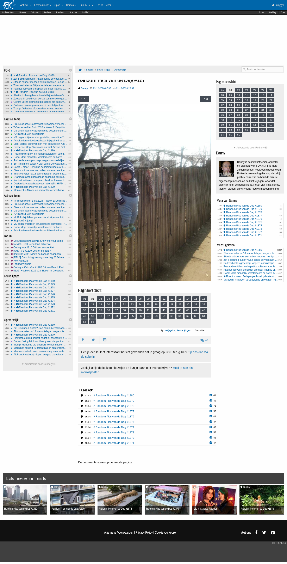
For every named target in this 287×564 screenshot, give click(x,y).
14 (187, 298)
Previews (60, 12)
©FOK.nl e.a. (279, 543)
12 (171, 298)
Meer (110, 5)
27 (163, 304)
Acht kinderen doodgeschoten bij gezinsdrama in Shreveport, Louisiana (39, 140)
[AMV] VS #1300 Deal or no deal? (39, 251)
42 (156, 310)
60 (171, 316)
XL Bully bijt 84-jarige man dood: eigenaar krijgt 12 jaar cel (39, 217)
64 (203, 316)
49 (84, 316)
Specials (73, 12)
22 (124, 304)
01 (84, 298)
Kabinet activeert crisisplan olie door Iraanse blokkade (39, 88)
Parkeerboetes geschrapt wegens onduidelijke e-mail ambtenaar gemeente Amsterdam (39, 160)
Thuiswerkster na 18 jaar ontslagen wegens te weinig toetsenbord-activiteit (39, 85)
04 (108, 298)
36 (108, 310)
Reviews (47, 12)
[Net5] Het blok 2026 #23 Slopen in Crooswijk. (39, 270)
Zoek (283, 12)
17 (84, 304)
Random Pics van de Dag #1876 (39, 294)
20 (108, 304)
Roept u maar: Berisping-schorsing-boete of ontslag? (39, 167)
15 (195, 298)
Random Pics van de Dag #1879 (39, 92)
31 (195, 304)
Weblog (272, 12)
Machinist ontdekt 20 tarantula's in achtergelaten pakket (39, 112)
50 (92, 316)
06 (124, 298)
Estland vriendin (39, 264)
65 (84, 321)
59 (163, 316)
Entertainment (42, 5)
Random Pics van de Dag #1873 (39, 304)
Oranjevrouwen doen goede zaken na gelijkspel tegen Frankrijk (39, 177)
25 (148, 304)
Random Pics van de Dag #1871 (39, 310)
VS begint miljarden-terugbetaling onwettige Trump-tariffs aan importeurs (39, 137)
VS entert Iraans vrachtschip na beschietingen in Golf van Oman (39, 130)
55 (132, 316)
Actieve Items (8, 12)
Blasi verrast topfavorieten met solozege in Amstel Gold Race (39, 144)
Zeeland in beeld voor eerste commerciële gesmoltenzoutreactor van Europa (39, 98)
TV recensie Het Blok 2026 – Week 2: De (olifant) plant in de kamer (39, 127)
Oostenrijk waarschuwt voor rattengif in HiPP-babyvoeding (39, 183)
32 (203, 304)
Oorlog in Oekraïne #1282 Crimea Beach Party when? (39, 267)
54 (124, 316)
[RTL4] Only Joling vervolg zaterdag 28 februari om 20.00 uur (39, 257)
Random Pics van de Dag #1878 (39, 287)
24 (140, 304)
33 (84, 310)
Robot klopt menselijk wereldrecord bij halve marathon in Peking (39, 157)
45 (179, 310)
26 (156, 304)
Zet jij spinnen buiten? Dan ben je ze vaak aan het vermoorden (39, 79)
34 (92, 310)
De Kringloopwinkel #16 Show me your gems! (39, 241)
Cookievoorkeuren (166, 532)
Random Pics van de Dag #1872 (39, 307)
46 (187, 310)
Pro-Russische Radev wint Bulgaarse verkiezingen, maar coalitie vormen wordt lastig (39, 124)
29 (179, 304)
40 (140, 310)
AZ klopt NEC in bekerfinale (39, 134)
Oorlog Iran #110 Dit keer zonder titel (39, 247)
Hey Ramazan (39, 260)
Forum (261, 12)
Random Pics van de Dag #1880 (39, 75)
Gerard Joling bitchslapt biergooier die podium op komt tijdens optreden (39, 102)
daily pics (170, 330)
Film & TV (86, 5)
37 (116, 310)
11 (163, 298)
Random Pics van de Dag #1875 (39, 297)
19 (100, 304)
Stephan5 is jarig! (39, 220)
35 (100, 310)
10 (156, 298)
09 (148, 298)
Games (71, 5)
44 (171, 310)
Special (89, 69)
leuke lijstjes (184, 330)
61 (179, 316)
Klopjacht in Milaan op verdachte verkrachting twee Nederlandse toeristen (39, 190)
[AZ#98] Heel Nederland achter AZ (39, 244)
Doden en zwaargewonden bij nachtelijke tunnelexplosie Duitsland (39, 105)
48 (203, 310)
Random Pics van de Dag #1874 (39, 301)
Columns (35, 12)
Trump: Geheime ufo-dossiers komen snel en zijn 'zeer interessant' (39, 108)
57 (148, 316)
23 (132, 304)
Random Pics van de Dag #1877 (39, 291)
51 (100, 316)
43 (163, 310)
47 (195, 310)
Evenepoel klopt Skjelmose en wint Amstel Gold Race (39, 147)
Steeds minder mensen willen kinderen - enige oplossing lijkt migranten (39, 82)
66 (92, 321)
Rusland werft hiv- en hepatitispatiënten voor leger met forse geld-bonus (39, 154)
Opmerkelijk (120, 69)
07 (132, 298)
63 (195, 316)
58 (156, 316)
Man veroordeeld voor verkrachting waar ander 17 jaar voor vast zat (39, 351)
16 (203, 298)
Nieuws (22, 12)
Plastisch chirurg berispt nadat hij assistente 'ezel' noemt (39, 95)
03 (100, 298)
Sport (59, 5)
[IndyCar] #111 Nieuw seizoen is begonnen (39, 254)
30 (187, 304)
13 (179, 298)
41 (148, 310)
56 (140, 316)
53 (116, 316)
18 (92, 304)
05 (116, 298)
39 (132, 310)
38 (124, 310)
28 (171, 304)
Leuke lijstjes (103, 69)
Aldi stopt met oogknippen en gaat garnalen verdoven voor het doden (39, 354)
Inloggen (278, 5)
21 (116, 304)
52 (108, 316)
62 (187, 316)
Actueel (25, 5)
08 (140, 298)
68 (204, 340)
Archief (85, 12)
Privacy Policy (144, 532)
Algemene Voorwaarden (118, 532)
